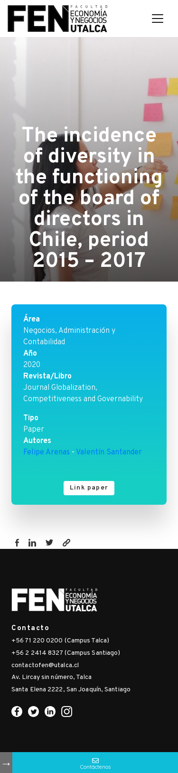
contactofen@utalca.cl (45, 665)
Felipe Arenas (46, 452)
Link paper (89, 488)
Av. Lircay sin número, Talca (51, 677)
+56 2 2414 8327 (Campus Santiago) (65, 653)
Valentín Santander (109, 452)
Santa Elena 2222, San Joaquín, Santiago (71, 690)
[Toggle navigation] (157, 18)
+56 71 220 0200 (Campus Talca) (60, 641)
